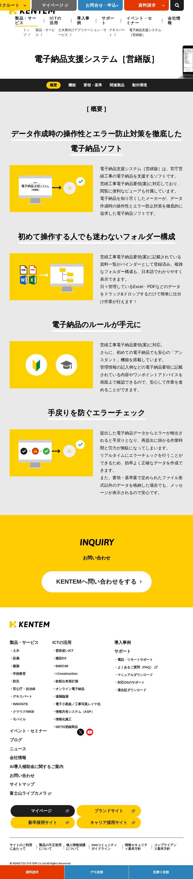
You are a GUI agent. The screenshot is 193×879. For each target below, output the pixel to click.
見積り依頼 (161, 872)
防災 (16, 681)
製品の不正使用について (50, 846)
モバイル (19, 719)
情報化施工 (64, 719)
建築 (16, 666)
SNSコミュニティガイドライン (104, 846)
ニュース (18, 749)
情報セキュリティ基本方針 (136, 846)
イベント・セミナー (139, 20)
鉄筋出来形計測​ (67, 681)
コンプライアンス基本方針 (165, 846)
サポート (108, 20)
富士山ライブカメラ (28, 793)
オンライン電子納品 (70, 689)
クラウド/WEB (23, 711)
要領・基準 (93, 85)
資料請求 (32, 872)
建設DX (61, 658)
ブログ (16, 740)
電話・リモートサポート (135, 659)
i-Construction (67, 673)
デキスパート (22, 696)
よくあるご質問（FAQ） (135, 667)
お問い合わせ (22, 775)
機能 (72, 85)
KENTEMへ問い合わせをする (96, 581)
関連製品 (117, 85)
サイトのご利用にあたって (21, 846)
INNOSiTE (20, 704)
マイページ (53, 5)
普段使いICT (65, 650)
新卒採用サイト (42, 822)
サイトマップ (22, 784)
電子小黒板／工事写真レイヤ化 (78, 704)
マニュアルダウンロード (135, 675)
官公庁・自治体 (24, 689)
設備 (16, 658)
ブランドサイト (108, 811)
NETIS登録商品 (67, 727)
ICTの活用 (55, 20)
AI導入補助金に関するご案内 (36, 766)
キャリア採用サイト (108, 822)
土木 (16, 650)
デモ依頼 (96, 872)
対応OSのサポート (131, 682)
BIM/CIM (62, 666)
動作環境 (139, 85)
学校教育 (19, 673)
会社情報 (174, 20)
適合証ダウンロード (131, 690)
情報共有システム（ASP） (75, 711)
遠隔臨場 (62, 696)
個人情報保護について (75, 846)
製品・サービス (25, 20)
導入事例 (83, 20)
